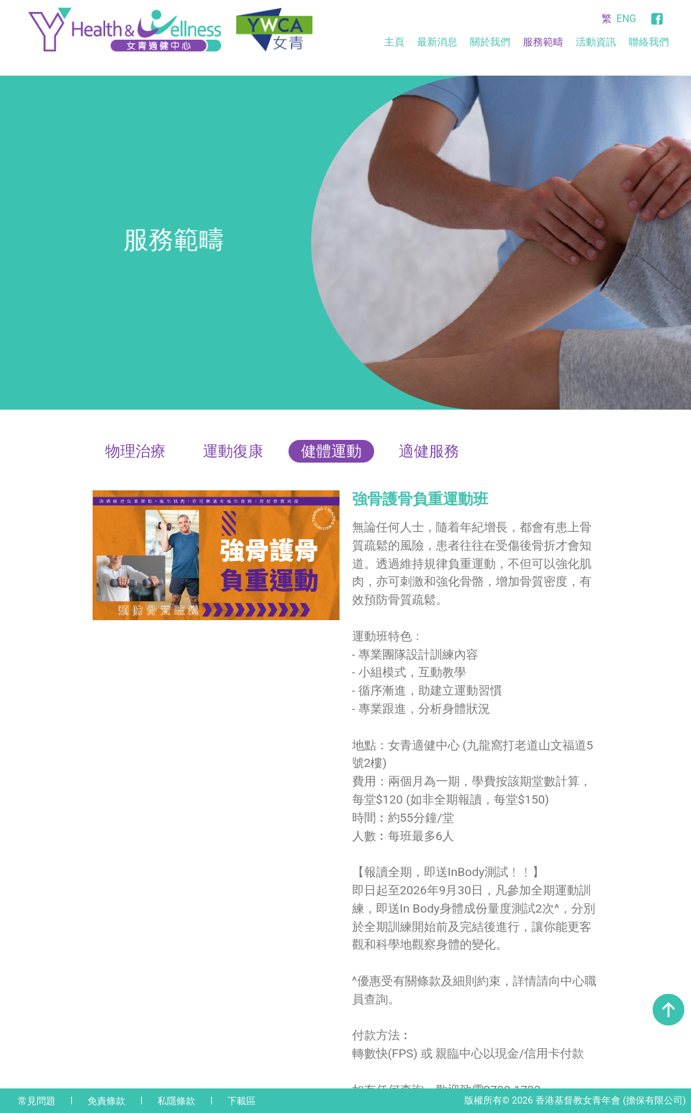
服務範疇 (543, 42)
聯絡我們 (649, 42)
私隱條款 (176, 1101)
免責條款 (106, 1101)
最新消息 (437, 42)
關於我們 (490, 42)
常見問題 (36, 1101)
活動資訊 (596, 42)
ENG (626, 19)
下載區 (241, 1101)
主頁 (394, 42)
